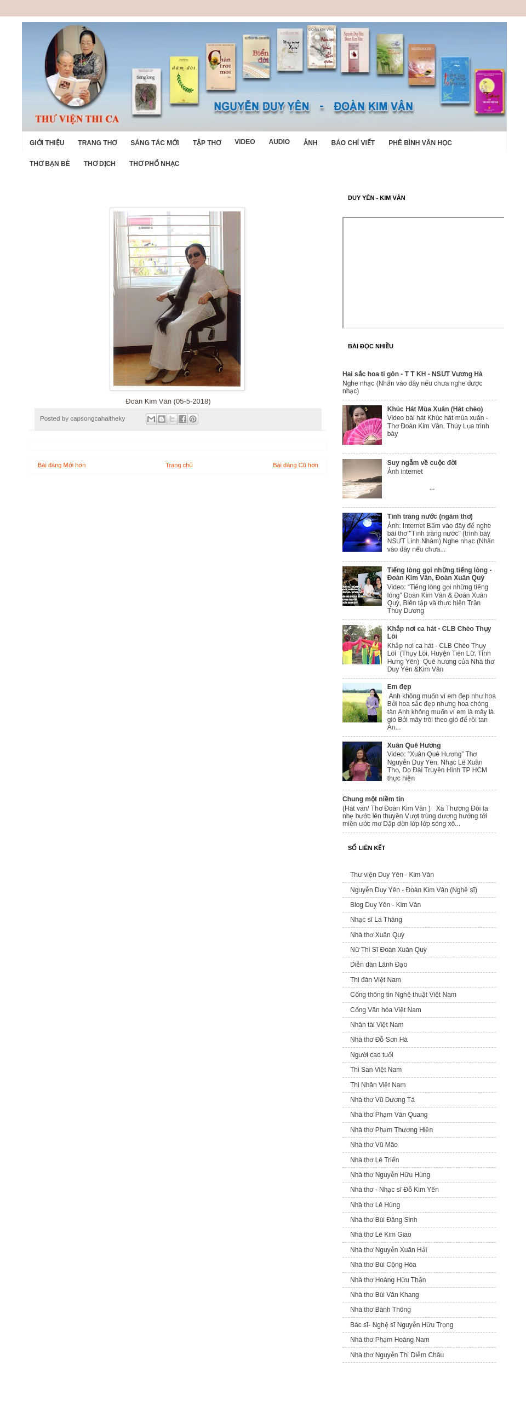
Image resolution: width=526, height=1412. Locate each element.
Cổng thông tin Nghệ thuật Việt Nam (403, 994)
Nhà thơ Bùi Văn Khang (384, 1295)
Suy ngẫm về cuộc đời (422, 463)
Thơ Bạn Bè (50, 164)
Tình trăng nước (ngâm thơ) (430, 516)
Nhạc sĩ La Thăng (376, 919)
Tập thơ (207, 143)
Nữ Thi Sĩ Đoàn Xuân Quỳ (388, 950)
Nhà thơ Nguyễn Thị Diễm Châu (397, 1355)
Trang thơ (97, 143)
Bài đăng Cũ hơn (295, 465)
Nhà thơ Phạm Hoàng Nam (390, 1340)
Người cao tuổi (371, 1055)
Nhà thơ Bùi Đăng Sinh (383, 1220)
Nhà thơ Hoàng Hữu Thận (388, 1280)
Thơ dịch (100, 164)
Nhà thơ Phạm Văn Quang (388, 1114)
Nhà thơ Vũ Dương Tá (382, 1100)
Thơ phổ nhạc (154, 164)
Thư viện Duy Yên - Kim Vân (392, 875)
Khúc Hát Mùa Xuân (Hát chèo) (435, 409)
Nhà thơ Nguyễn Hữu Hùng (390, 1175)
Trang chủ (179, 465)
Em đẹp (399, 687)
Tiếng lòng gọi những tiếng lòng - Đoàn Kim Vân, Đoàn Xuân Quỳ (439, 574)
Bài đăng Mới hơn (61, 465)
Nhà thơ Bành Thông (380, 1309)
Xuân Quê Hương (414, 745)
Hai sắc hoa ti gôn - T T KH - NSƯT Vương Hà (412, 374)
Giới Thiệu (47, 143)
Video (245, 142)
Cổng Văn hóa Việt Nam (385, 1010)
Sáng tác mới (154, 143)
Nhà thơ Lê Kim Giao (380, 1234)
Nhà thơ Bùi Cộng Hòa (383, 1264)
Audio (279, 142)
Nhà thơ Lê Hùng (375, 1205)
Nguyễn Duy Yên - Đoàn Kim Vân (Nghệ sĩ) (413, 890)
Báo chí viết (353, 143)
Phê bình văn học (420, 143)
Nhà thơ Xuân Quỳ (377, 935)
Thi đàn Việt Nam (375, 980)
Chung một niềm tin (373, 799)
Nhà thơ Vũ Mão (374, 1145)
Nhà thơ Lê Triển (374, 1160)
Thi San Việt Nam (376, 1070)
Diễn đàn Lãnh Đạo (378, 964)
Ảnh (310, 143)
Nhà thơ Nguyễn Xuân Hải (388, 1250)
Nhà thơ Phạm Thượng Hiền (391, 1130)
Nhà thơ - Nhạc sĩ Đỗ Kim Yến (394, 1189)
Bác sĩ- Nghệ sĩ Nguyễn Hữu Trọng (401, 1325)
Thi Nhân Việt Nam (377, 1085)
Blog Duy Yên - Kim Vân (385, 905)
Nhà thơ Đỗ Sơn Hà (379, 1039)
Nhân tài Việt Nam (377, 1025)
